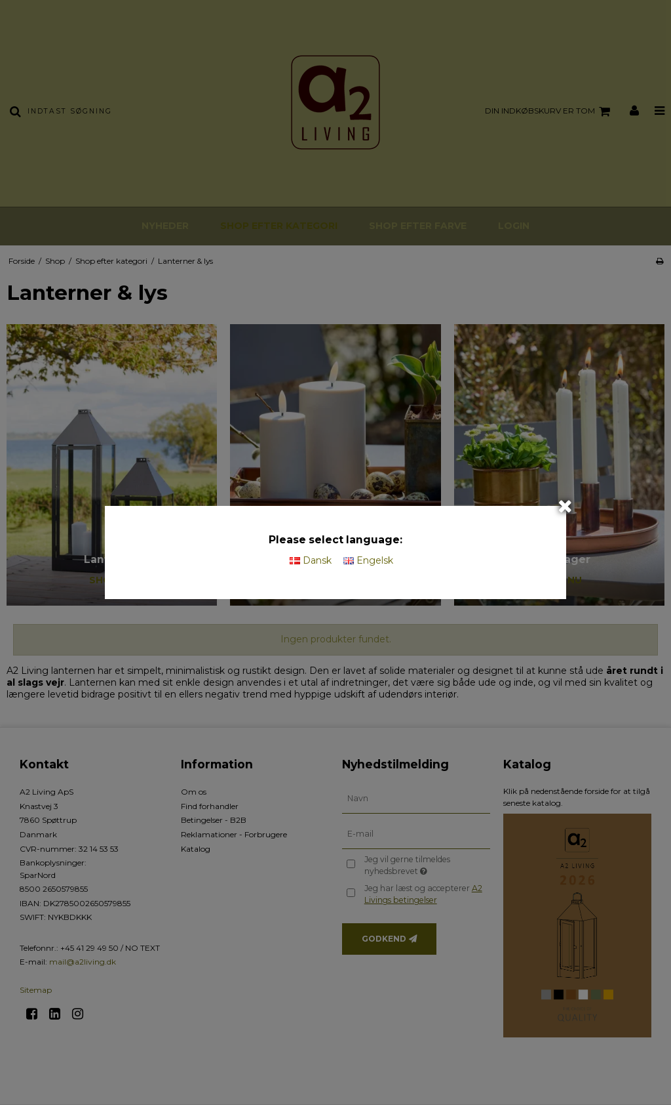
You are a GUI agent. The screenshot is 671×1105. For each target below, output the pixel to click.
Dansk (311, 560)
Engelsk (368, 560)
